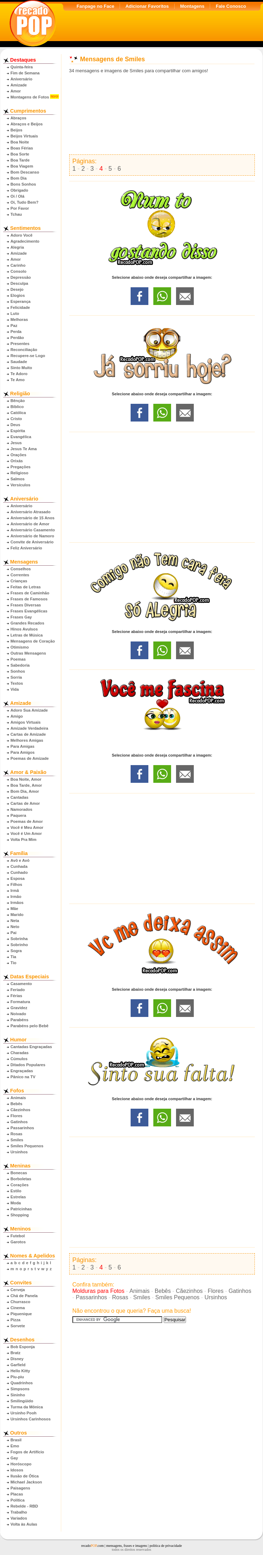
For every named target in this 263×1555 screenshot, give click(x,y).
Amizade (19, 85)
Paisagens (20, 1488)
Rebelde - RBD (24, 1506)
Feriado (18, 990)
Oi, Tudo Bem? (25, 202)
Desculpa (19, 283)
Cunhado (19, 872)
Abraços (19, 118)
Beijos (17, 130)
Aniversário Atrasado (31, 512)
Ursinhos (19, 1152)
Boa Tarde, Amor (26, 785)
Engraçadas (22, 1071)
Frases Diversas (26, 605)
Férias (16, 996)
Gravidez (19, 1008)
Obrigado (19, 190)
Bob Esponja (23, 1347)
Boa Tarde (20, 160)
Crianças (19, 581)
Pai (14, 933)
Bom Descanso (25, 172)
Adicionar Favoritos (147, 6)
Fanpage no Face (95, 6)
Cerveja (18, 1290)
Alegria (17, 247)
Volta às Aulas (24, 1524)
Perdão (17, 337)
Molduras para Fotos (98, 1291)
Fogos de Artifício (27, 1452)
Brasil (16, 1440)
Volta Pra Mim (24, 839)
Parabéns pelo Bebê (30, 1026)
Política (18, 1500)
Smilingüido (22, 1401)
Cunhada (19, 866)
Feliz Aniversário (26, 548)
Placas (17, 1494)
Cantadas (19, 797)
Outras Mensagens (28, 653)
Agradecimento (25, 241)
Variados (19, 1518)
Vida (15, 689)
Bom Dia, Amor (25, 791)
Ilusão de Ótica (25, 1476)
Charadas (20, 1053)
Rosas (17, 1134)
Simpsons (20, 1389)
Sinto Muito (21, 368)
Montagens (192, 6)
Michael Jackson (26, 1482)
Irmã (15, 890)
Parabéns (19, 1020)
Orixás (17, 461)
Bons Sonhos (23, 184)
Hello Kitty (20, 1371)
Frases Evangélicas (29, 611)
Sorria (16, 677)
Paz (14, 325)
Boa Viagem (22, 166)
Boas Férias (22, 148)
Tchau (16, 214)
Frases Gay (21, 617)
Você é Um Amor (26, 833)
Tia (13, 957)
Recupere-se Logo (28, 356)
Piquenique (21, 1314)
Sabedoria (20, 665)
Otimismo (20, 647)
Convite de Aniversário (32, 542)
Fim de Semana (25, 73)
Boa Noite (20, 142)
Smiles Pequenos (27, 1146)
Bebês (17, 1104)
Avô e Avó (20, 860)
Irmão (16, 896)
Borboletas (21, 1179)
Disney (17, 1359)
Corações (20, 1185)
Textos (17, 683)
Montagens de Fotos (30, 97)
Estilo (16, 1191)
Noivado (18, 1014)
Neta (15, 920)
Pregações (21, 467)
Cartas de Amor (25, 803)
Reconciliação (24, 349)
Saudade (19, 362)
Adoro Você (22, 235)
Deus (15, 425)
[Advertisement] (162, 114)
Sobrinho (19, 945)
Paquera (18, 815)
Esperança (21, 301)
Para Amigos (23, 752)
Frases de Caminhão (30, 593)
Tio (14, 963)
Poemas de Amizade (30, 758)
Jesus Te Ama (24, 449)
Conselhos (21, 569)
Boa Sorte (20, 154)
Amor (16, 91)
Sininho (18, 1395)
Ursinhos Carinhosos (31, 1419)
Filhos (16, 884)
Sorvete (18, 1326)
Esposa (18, 878)
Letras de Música (27, 635)
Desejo (17, 289)
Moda (16, 1203)
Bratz (16, 1353)
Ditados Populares (28, 1065)
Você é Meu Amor (27, 827)
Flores (17, 1116)
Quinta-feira (22, 67)
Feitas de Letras (26, 587)
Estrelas (18, 1197)
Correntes (20, 575)
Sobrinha (19, 939)
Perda (16, 331)
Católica (18, 413)
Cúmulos (19, 1059)
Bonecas (19, 1173)
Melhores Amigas (27, 740)
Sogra (16, 951)
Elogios (18, 295)
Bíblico (17, 407)
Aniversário (22, 79)
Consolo (19, 271)
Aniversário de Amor (30, 524)
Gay (14, 1458)
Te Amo (18, 380)
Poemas (18, 659)
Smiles (17, 1140)
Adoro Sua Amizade (29, 710)
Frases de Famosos (29, 599)
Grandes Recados (27, 623)
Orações (19, 455)
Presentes (20, 343)
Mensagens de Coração (33, 641)
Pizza (16, 1320)
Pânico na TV (23, 1077)
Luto (15, 313)
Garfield (18, 1365)
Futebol (18, 1236)
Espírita (18, 431)
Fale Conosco (231, 6)
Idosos (17, 1470)
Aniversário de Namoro (32, 536)
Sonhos (18, 671)
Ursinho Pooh (24, 1413)
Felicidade (20, 307)
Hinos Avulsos (24, 629)
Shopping (20, 1215)
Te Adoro (19, 374)
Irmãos (17, 902)
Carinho (18, 265)
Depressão (21, 277)
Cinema (18, 1308)
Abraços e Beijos (27, 124)
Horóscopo (21, 1464)
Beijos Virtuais (24, 136)
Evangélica (21, 437)
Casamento (21, 984)
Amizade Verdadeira (29, 728)
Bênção (18, 400)
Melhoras (19, 319)
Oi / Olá (17, 196)
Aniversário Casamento (33, 530)
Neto (15, 926)
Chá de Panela (24, 1296)
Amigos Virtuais (26, 722)
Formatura (20, 1002)
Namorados (22, 809)
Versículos (21, 485)
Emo (15, 1446)
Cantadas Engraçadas (31, 1047)
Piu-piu (17, 1377)
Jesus (16, 443)
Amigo (17, 716)
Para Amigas (22, 746)
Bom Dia (19, 178)
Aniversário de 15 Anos (33, 518)
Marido (17, 914)
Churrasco (21, 1302)
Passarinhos (22, 1128)
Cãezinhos (21, 1110)
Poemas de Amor (27, 821)
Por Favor (20, 208)
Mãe (14, 908)
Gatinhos (19, 1122)
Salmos (18, 479)
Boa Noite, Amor (26, 779)
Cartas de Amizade (28, 734)
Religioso (19, 473)
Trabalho (19, 1512)
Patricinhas (21, 1209)
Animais (18, 1098)
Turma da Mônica (27, 1407)
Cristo (16, 419)
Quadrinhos (22, 1383)
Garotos (18, 1242)
